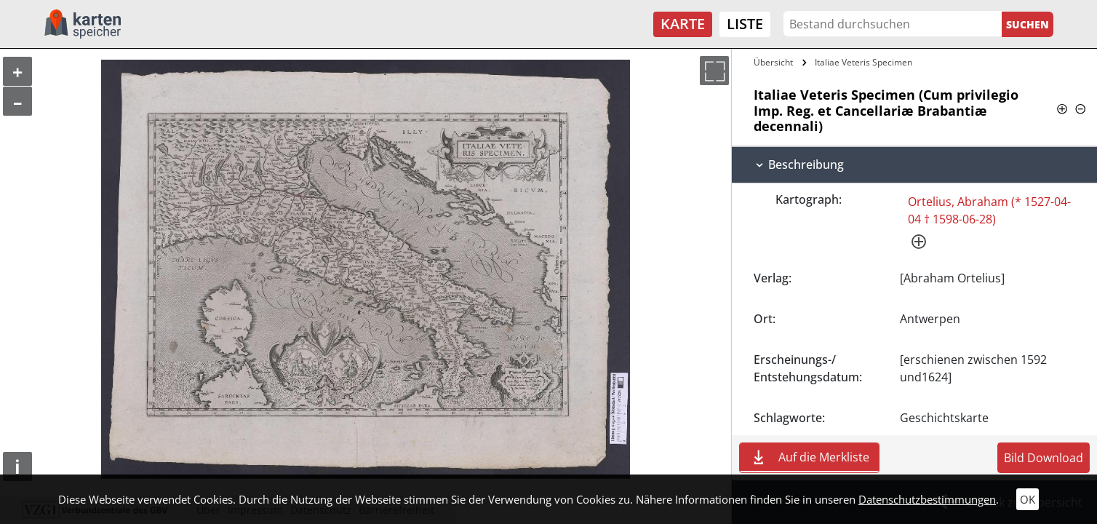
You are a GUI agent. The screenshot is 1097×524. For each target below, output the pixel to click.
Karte (683, 23)
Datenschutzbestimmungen (927, 499)
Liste (745, 23)
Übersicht (773, 62)
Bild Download (1043, 458)
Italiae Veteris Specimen (863, 62)
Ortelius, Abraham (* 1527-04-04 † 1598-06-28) (989, 210)
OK (1027, 499)
